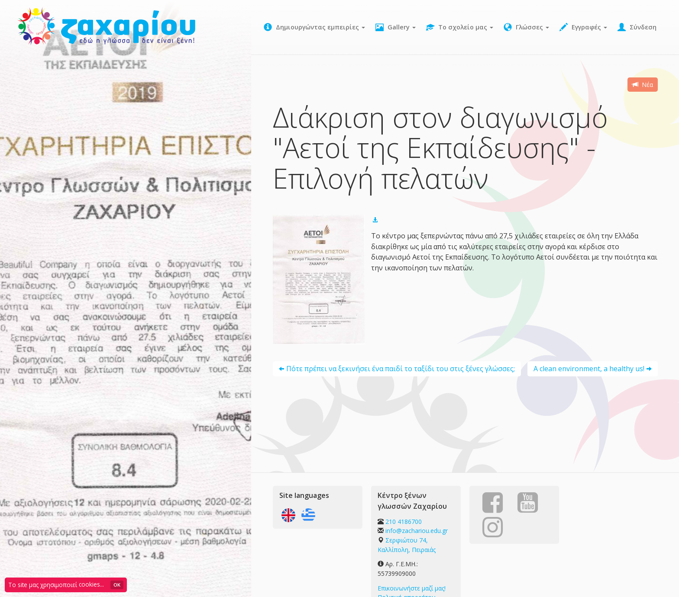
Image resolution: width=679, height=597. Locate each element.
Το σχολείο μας (459, 27)
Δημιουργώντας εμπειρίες (314, 27)
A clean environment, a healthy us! (589, 368)
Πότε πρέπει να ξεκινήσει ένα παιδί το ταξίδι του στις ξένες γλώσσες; (400, 368)
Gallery (395, 27)
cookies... (91, 584)
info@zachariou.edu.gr (416, 530)
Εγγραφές (583, 27)
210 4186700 (403, 521)
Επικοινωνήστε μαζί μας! (412, 588)
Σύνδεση (637, 27)
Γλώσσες (526, 27)
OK (116, 584)
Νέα (642, 84)
